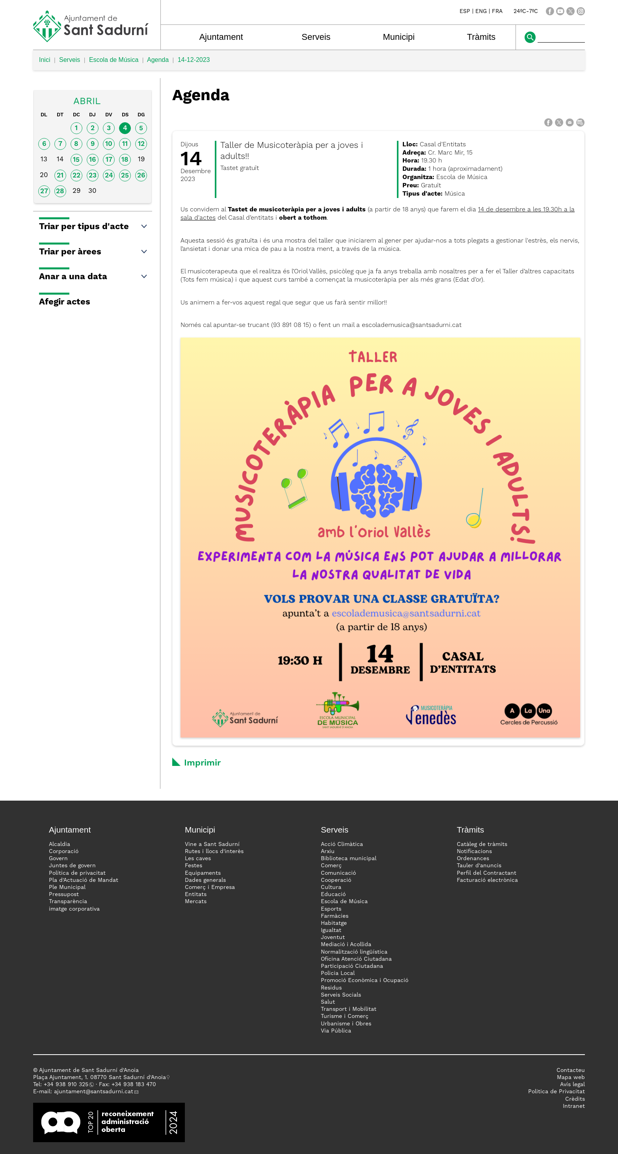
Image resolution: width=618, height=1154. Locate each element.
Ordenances (473, 858)
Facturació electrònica (487, 880)
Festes (193, 865)
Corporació (63, 851)
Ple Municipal (67, 887)
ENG (481, 11)
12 (141, 144)
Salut (328, 1002)
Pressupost (64, 894)
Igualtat (331, 930)
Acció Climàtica (342, 844)
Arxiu (328, 851)
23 (93, 175)
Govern (58, 858)
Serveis (316, 37)
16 (92, 160)
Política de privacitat (77, 873)
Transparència (68, 901)
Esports (331, 909)
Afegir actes (64, 302)
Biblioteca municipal (348, 858)
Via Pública (336, 1031)
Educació (333, 894)
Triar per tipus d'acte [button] (93, 226)
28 (60, 191)
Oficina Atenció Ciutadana (356, 959)
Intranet (574, 1106)
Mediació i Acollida (346, 944)
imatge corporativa (74, 909)
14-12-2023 (194, 59)
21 (60, 175)
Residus (331, 988)
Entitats (196, 894)
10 (108, 144)
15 (76, 160)
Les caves (198, 858)
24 (109, 175)
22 (76, 175)
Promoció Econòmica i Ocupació (364, 980)
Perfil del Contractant (486, 873)
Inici (44, 59)
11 (125, 144)
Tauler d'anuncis (479, 865)
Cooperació (336, 880)
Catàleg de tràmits (482, 844)
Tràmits (481, 37)
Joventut (333, 937)
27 (44, 191)
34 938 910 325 (67, 1084)
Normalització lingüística (354, 952)
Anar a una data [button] (93, 277)
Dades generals (205, 880)
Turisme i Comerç (345, 1016)
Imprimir (202, 763)
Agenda (158, 59)
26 (141, 175)
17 (109, 160)
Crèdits (575, 1099)
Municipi (399, 37)
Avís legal (572, 1084)
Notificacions (474, 851)
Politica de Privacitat (556, 1091)
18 (124, 160)
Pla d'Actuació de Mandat (83, 880)
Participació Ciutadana (352, 966)
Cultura (331, 887)
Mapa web (571, 1077)
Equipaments (203, 873)
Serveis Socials (341, 995)
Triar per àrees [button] (93, 252)
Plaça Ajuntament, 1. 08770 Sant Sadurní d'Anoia (99, 1077)
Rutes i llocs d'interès (214, 851)
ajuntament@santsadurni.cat (93, 1091)
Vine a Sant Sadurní (212, 844)
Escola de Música (113, 59)
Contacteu (571, 1070)
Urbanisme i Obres (346, 1024)
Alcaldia (59, 844)
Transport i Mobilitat (348, 1009)
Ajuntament (221, 37)
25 (125, 175)
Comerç (331, 865)
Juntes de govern (72, 865)
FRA (497, 11)
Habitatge (334, 923)
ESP (465, 11)
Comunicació (338, 873)
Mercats (196, 901)
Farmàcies (334, 916)
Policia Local (338, 973)
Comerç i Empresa (210, 887)
